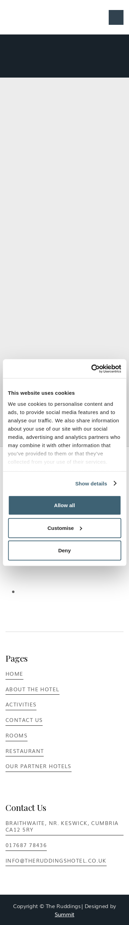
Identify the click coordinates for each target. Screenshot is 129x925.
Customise (64, 528)
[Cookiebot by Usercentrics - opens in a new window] (92, 368)
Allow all (64, 505)
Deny (64, 550)
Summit (64, 914)
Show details (91, 483)
